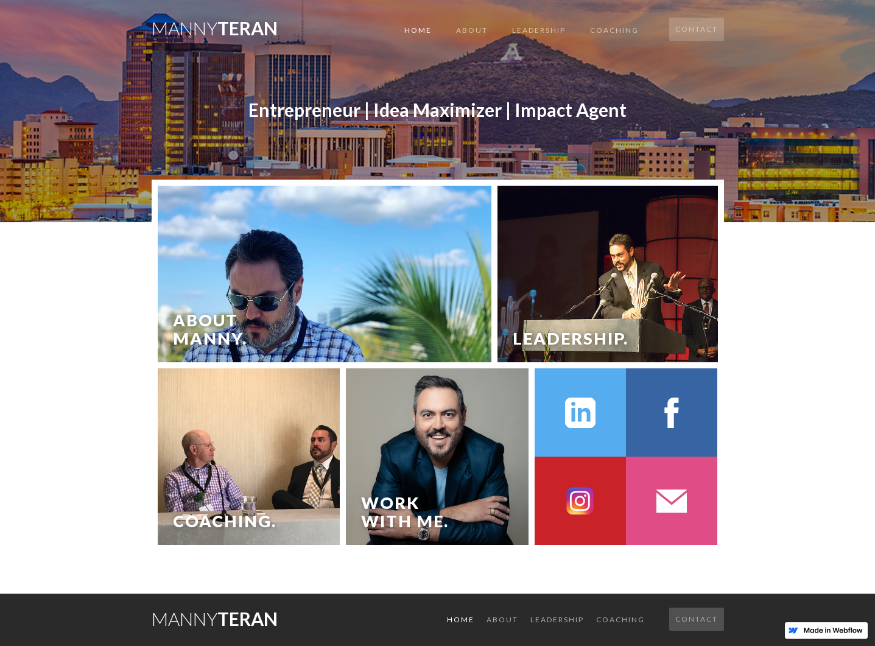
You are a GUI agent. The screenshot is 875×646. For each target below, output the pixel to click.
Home (418, 30)
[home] (215, 24)
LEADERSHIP (539, 30)
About (472, 30)
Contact (696, 28)
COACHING (614, 30)
